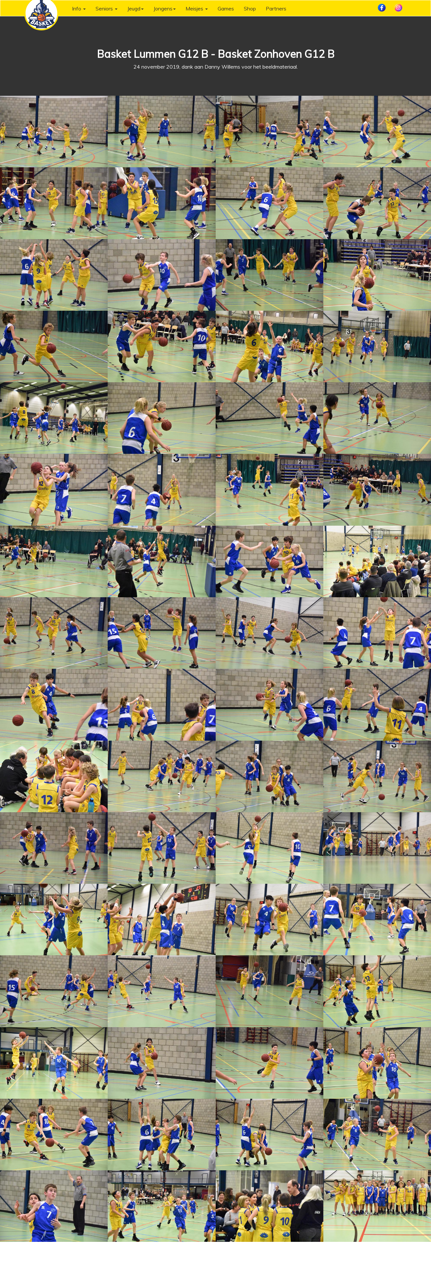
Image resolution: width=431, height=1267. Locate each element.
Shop (250, 8)
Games (226, 8)
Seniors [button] (106, 8)
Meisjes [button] (197, 8)
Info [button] (79, 8)
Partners (276, 8)
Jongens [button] (164, 8)
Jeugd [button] (135, 8)
